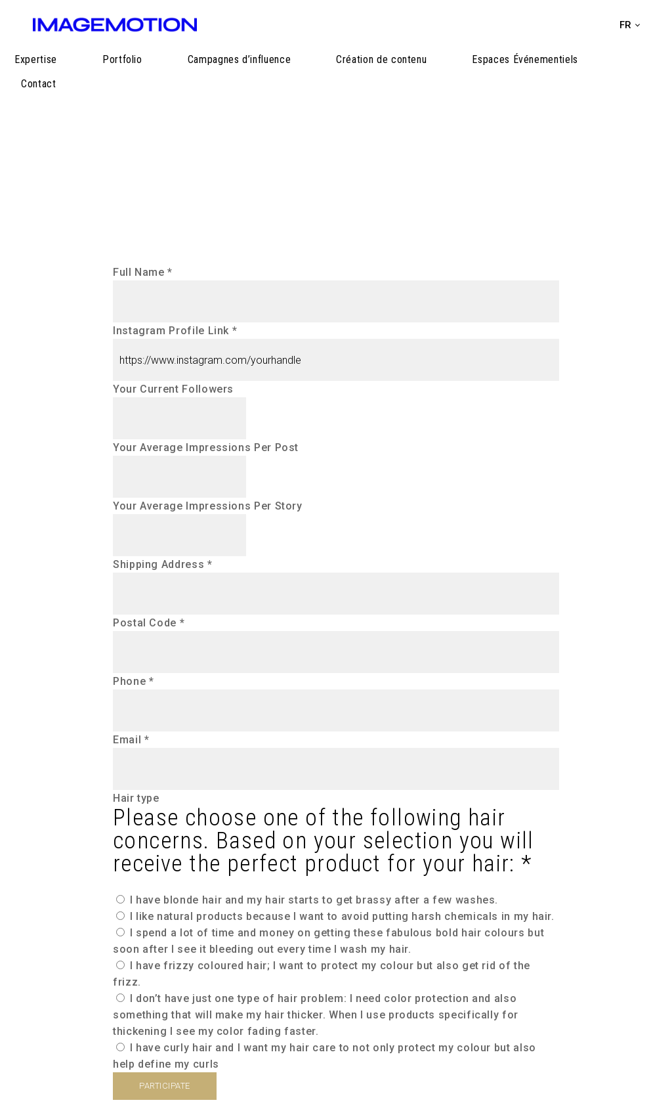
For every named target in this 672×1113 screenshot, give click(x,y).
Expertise (162, 74)
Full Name (143, 272)
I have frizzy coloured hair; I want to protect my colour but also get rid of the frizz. (321, 973)
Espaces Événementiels (534, 74)
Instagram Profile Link (175, 330)
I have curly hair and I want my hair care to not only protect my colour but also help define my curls (324, 1055)
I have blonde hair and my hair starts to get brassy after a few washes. (307, 900)
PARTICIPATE (164, 1086)
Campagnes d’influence (307, 74)
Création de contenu (420, 74)
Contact (621, 74)
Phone (133, 681)
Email (131, 739)
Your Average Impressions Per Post (206, 447)
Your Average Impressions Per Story (208, 506)
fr (626, 25)
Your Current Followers (173, 389)
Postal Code (148, 623)
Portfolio (220, 74)
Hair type (336, 833)
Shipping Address (163, 564)
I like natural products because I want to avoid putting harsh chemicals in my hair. (335, 916)
